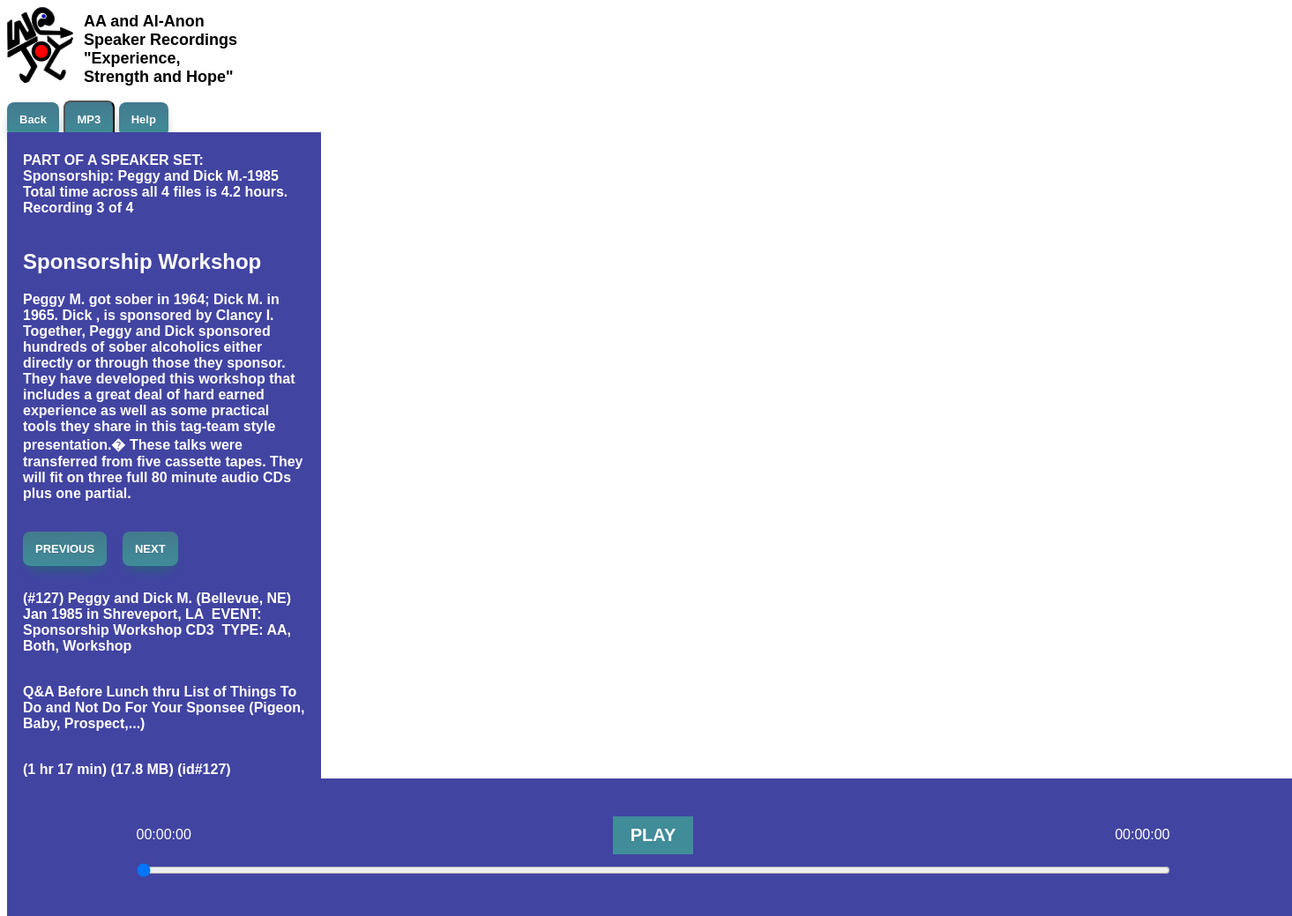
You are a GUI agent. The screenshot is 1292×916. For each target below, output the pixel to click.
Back (33, 119)
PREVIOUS (64, 548)
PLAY (653, 835)
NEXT (150, 548)
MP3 (89, 119)
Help (143, 119)
